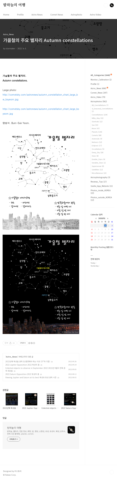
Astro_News (11, 356)
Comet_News (99, 92)
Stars (95, 156)
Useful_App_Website (102, 186)
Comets (96, 135)
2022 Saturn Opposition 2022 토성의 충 (22, 374)
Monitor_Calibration (101, 79)
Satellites (97, 169)
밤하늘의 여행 (14, 5)
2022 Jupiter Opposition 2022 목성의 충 (22, 364)
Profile (20, 14)
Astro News (37, 14)
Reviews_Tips (99, 181)
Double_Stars (98, 159)
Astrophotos (99, 101)
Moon (96, 128)
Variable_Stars (99, 162)
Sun (95, 125)
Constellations (99, 114)
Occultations (98, 149)
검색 (106, 5)
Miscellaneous (99, 173)
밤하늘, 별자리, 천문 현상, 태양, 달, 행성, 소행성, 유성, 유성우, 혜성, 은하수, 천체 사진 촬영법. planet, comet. (36, 432)
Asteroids (97, 138)
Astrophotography (100, 177)
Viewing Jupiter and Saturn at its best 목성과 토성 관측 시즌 (30, 377)
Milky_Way (97, 118)
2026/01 (101, 218)
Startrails (97, 121)
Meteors (97, 142)
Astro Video (95, 14)
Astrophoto (76, 14)
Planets (97, 132)
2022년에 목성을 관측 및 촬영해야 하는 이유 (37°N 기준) (27, 361)
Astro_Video (98, 97)
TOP (112, 472)
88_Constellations (100, 105)
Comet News (56, 14)
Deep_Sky (97, 152)
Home (6, 14)
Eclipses (97, 145)
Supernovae (98, 166)
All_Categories (101, 75)
